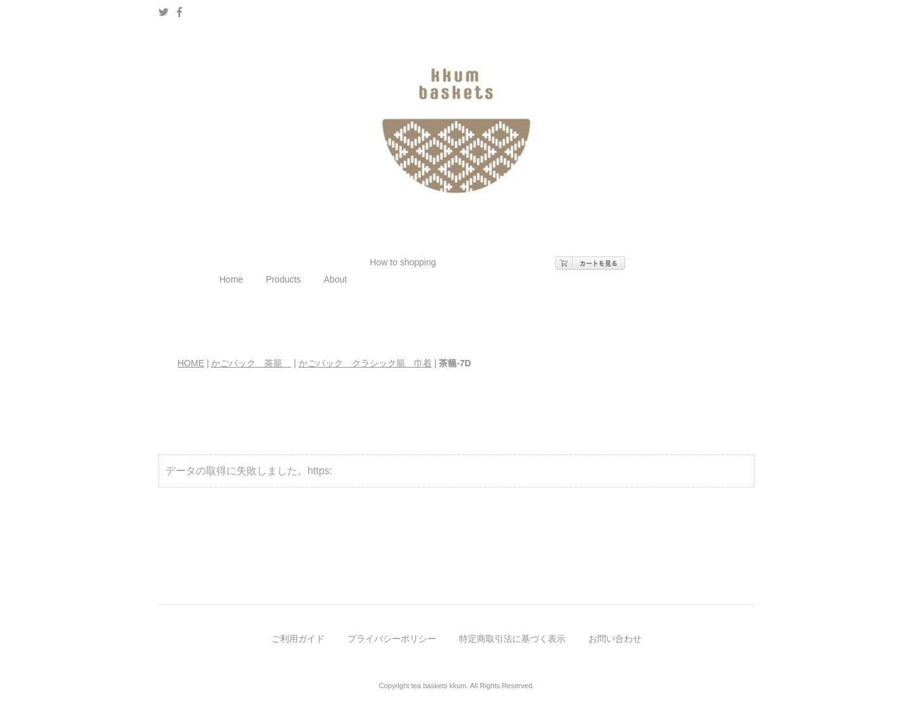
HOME (191, 363)
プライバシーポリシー (391, 639)
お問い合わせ (615, 639)
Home (231, 279)
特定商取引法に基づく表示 (512, 639)
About (335, 279)
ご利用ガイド (298, 639)
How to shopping (403, 262)
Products (283, 279)
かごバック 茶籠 (251, 363)
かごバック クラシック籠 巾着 (365, 363)
